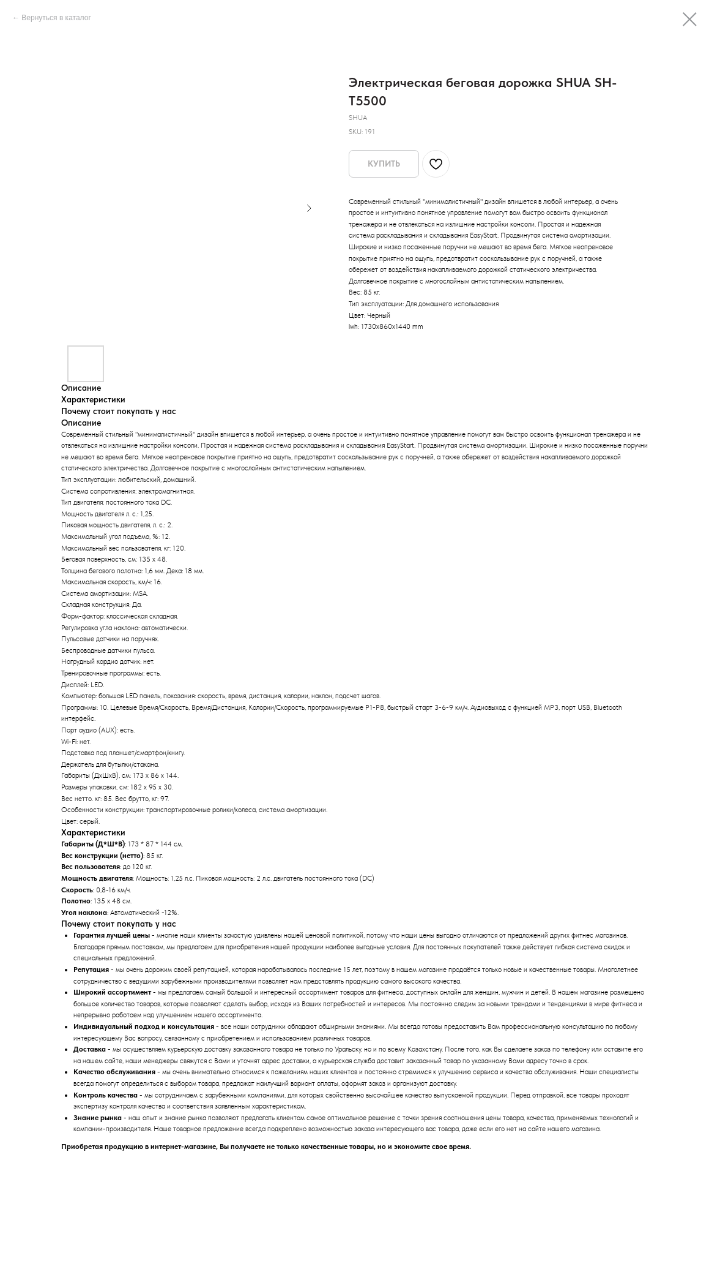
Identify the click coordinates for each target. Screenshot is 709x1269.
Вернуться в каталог (56, 17)
